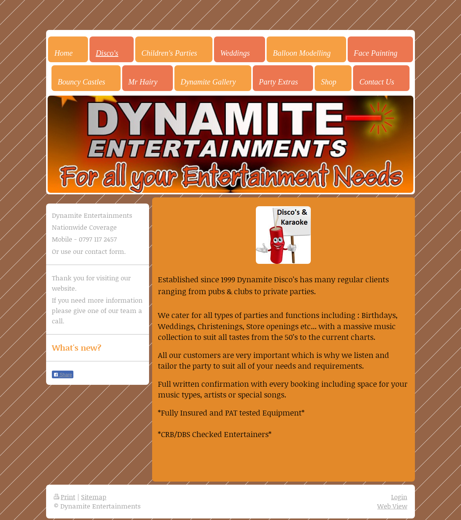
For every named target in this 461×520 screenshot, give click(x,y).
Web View (392, 505)
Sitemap (93, 496)
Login (399, 496)
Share (62, 375)
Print (64, 496)
